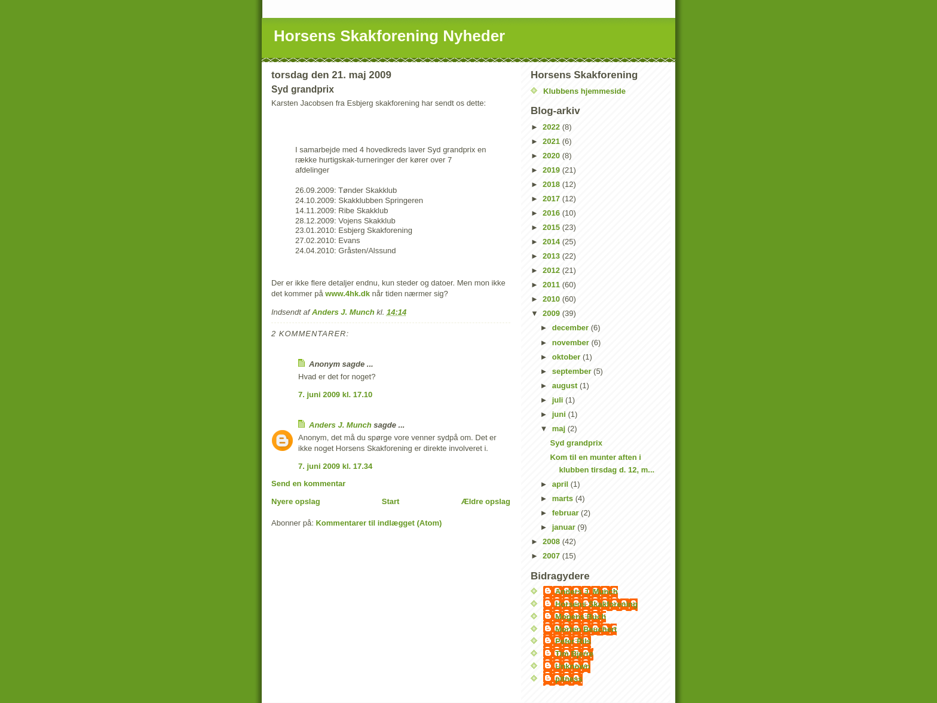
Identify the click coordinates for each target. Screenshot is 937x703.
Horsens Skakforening (596, 604)
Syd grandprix (576, 442)
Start (391, 501)
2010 (552, 298)
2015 (552, 227)
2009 (552, 313)
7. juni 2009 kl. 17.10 (335, 394)
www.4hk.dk (347, 293)
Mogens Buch (580, 616)
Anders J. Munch (340, 424)
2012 (552, 270)
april (561, 484)
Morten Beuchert (586, 629)
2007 (552, 555)
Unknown (572, 666)
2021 (552, 141)
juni (560, 414)
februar (566, 512)
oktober (567, 356)
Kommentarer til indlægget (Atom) (379, 522)
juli (558, 399)
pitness (569, 678)
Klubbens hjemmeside (584, 91)
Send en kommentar (308, 483)
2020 (552, 155)
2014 (552, 241)
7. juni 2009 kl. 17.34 (335, 466)
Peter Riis (573, 641)
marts (563, 498)
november (572, 342)
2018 (552, 184)
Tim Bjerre (574, 653)
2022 (552, 126)
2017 (552, 198)
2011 (552, 284)
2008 (552, 541)
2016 (552, 212)
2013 (552, 255)
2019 (552, 169)
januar (565, 527)
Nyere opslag (295, 501)
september (572, 371)
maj (560, 428)
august (566, 385)
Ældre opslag (485, 501)
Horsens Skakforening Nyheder (389, 36)
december (571, 327)
